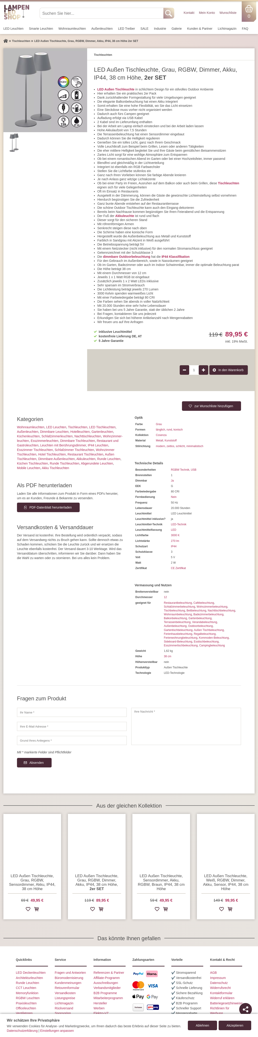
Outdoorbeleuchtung (200, 626)
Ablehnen (202, 1025)
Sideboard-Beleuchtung (178, 641)
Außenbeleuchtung (175, 626)
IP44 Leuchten (98, 445)
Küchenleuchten (28, 436)
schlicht (180, 446)
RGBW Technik (180, 469)
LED (173, 529)
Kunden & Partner (199, 28)
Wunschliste (228, 13)
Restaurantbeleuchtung (178, 602)
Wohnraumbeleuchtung (178, 614)
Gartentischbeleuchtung (178, 630)
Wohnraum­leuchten (72, 28)
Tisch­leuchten (77, 427)
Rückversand (64, 1008)
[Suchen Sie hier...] (102, 13)
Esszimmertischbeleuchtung (181, 645)
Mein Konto (207, 13)
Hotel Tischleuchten (52, 454)
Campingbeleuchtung (212, 645)
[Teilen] (245, 1009)
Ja (172, 480)
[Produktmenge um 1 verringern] (184, 370)
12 (165, 597)
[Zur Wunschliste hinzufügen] (28, 910)
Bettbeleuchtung (196, 610)
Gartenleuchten (102, 431)
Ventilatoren (24, 1013)
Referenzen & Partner (108, 972)
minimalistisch (194, 446)
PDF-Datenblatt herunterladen (50, 507)
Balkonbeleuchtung (175, 618)
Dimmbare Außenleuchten (56, 459)
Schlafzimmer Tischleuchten (74, 450)
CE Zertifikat (178, 568)
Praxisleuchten (26, 1003)
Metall (159, 440)
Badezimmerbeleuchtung (209, 614)
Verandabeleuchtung (204, 622)
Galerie (177, 28)
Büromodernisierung (69, 978)
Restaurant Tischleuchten (85, 454)
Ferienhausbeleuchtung (178, 633)
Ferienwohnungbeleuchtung (180, 637)
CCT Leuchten (26, 988)
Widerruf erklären (222, 998)
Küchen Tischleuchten (32, 463)
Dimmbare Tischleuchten (77, 441)
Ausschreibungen (105, 983)
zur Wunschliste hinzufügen (213, 406)
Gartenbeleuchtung (200, 618)
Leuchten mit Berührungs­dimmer (63, 445)
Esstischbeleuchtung (206, 641)
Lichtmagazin (227, 28)
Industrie (160, 28)
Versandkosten (65, 993)
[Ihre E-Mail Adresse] (72, 726)
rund (169, 429)
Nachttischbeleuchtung (221, 610)
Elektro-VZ (100, 1013)
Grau (159, 424)
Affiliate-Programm (106, 978)
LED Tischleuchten (102, 427)
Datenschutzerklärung (22, 1030)
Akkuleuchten (86, 459)
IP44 (174, 546)
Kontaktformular (221, 993)
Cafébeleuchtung (204, 602)
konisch (178, 429)
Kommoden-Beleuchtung (214, 637)
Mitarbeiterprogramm (108, 998)
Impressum (218, 978)
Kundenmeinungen (68, 983)
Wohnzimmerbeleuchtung (212, 606)
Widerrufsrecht (220, 988)
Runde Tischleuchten (64, 463)
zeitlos (170, 446)
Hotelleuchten (80, 431)
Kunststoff (171, 440)
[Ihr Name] (72, 712)
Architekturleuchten (29, 978)
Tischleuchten (228, 183)
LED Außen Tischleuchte (115, 89)
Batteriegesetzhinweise (226, 1003)
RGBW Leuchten (28, 998)
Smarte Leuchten (41, 28)
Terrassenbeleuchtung (177, 622)
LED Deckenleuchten (31, 972)
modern (160, 446)
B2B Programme (105, 993)
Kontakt (189, 13)
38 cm (167, 656)
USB (193, 469)
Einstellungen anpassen (57, 1030)
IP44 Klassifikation (176, 256)
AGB (213, 972)
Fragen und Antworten (70, 972)
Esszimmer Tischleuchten (35, 450)
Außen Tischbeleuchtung (209, 630)
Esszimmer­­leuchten (44, 441)
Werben (99, 1008)
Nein (174, 497)
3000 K (175, 535)
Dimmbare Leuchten (54, 431)
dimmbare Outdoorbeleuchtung (126, 256)
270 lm (175, 541)
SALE (144, 28)
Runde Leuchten (108, 459)
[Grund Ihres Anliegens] (72, 740)
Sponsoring (63, 1013)
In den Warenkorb (231, 370)
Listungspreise (65, 998)
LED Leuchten (13, 28)
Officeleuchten (26, 1008)
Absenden (36, 762)
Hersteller (100, 1003)
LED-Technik (178, 524)
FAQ (245, 28)
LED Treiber (126, 28)
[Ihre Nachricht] (186, 726)
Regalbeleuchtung (205, 633)
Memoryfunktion (27, 993)
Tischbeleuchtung (174, 610)
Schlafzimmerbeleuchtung (179, 606)
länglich (160, 429)
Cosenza (161, 435)
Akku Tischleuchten (55, 468)
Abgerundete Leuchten (97, 463)
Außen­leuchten (102, 28)
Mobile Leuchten (28, 468)
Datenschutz (219, 983)
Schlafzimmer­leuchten (57, 436)
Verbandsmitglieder (107, 988)
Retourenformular (67, 988)
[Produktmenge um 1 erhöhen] (203, 370)
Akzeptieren (235, 1025)
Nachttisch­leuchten (87, 436)
